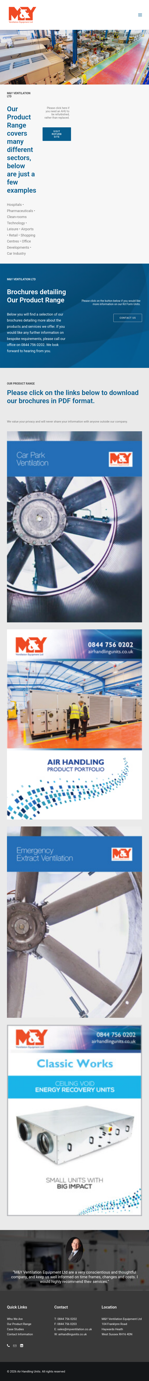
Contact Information (20, 1334)
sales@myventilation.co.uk (74, 1329)
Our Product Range (19, 1324)
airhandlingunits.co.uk (72, 1334)
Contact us (128, 325)
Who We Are (15, 1319)
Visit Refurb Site (57, 134)
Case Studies (15, 1329)
